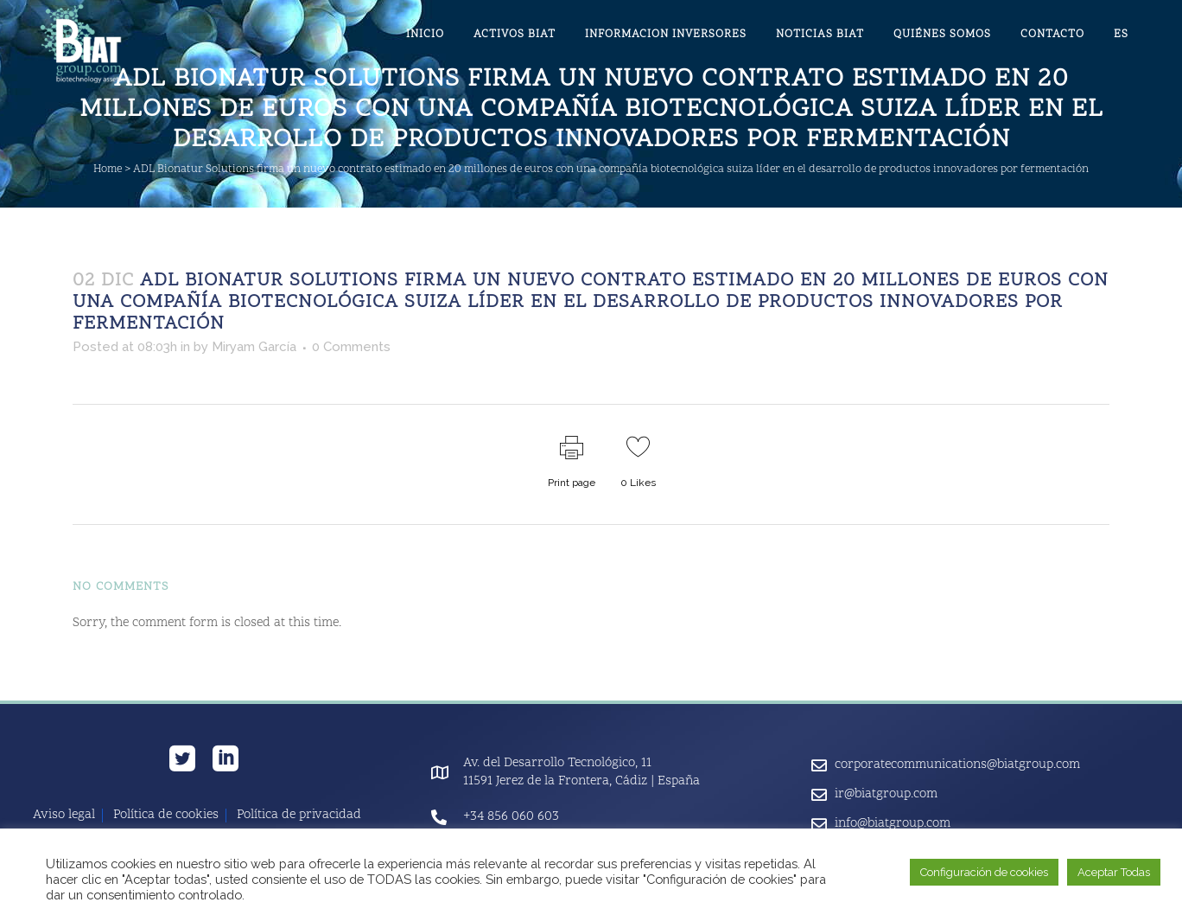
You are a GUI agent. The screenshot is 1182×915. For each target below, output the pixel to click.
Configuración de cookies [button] (984, 872)
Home (107, 169)
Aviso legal (64, 815)
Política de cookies (166, 815)
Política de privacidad (299, 815)
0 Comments (351, 347)
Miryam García (254, 347)
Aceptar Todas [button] (1113, 872)
